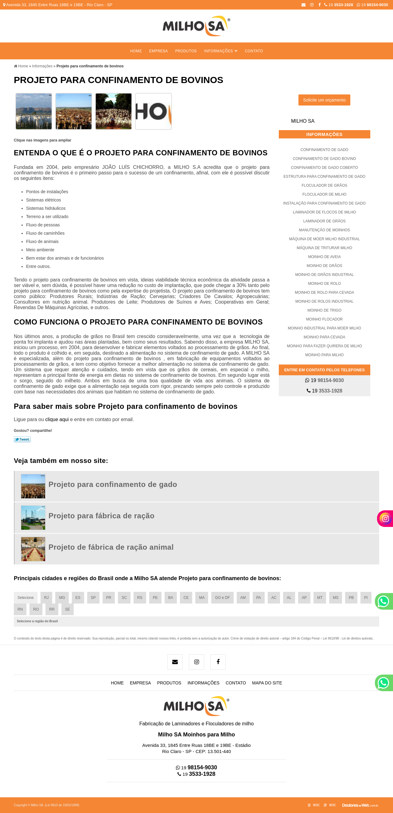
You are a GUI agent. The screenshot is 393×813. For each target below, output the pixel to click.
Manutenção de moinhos (324, 230)
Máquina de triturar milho (324, 248)
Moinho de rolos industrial (324, 301)
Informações (218, 51)
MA (201, 598)
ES (78, 598)
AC (274, 598)
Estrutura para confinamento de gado (324, 176)
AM (243, 598)
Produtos (185, 51)
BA (170, 598)
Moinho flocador (324, 319)
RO (36, 609)
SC (124, 598)
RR (51, 609)
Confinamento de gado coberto (324, 167)
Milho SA (302, 121)
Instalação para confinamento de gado (324, 203)
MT (319, 598)
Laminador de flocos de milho (324, 212)
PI (366, 598)
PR (108, 598)
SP (93, 598)
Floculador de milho (324, 194)
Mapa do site (267, 682)
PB (351, 598)
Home (136, 51)
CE (186, 598)
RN (20, 609)
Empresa (158, 51)
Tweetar (22, 439)
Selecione (26, 598)
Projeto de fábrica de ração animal (111, 547)
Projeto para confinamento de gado (113, 484)
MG (62, 598)
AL (289, 598)
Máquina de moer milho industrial (324, 239)
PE (155, 598)
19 (372, 4)
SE (67, 609)
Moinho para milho (324, 355)
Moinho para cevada (324, 337)
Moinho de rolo (324, 283)
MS (335, 598)
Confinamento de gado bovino (324, 159)
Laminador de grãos (324, 221)
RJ (46, 598)
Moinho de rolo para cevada (324, 292)
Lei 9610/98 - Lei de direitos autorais (348, 638)
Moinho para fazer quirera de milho (324, 346)
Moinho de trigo (324, 310)
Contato (254, 51)
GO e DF (222, 598)
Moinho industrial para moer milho (324, 328)
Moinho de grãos (324, 266)
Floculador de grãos (324, 185)
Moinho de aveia (324, 257)
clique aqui (57, 419)
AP (304, 598)
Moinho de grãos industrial (324, 275)
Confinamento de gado (324, 150)
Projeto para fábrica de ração (101, 516)
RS (139, 598)
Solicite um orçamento (324, 100)
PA (258, 598)
